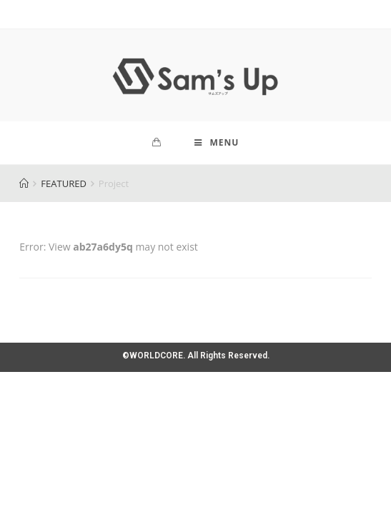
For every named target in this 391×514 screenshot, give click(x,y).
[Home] (24, 183)
